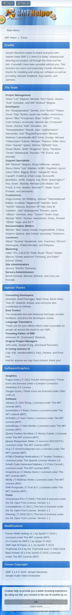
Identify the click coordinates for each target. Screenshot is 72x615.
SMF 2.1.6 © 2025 (16, 572)
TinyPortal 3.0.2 (14, 548)
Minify (9, 479)
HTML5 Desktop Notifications (22, 456)
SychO (42, 533)
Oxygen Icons (13, 391)
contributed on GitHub (18, 306)
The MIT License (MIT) (26, 437)
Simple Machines (37, 572)
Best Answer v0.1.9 (16, 552)
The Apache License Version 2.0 (42, 460)
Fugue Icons (13, 379)
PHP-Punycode (14, 487)
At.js (8, 448)
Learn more (36, 606)
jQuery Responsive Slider (20, 441)
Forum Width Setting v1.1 (20, 533)
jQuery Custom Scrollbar (19, 433)
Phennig (10, 514)
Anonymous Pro (15, 498)
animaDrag (12, 425)
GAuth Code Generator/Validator (24, 464)
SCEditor (11, 418)
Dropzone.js (12, 472)
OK (36, 602)
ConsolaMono (13, 506)
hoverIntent (12, 410)
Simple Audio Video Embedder (23, 575)
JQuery (10, 402)
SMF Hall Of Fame (16, 545)
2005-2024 (59, 548)
